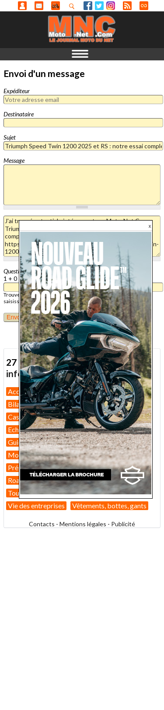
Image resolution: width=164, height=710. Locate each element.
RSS (127, 5)
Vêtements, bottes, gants (109, 505)
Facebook (88, 5)
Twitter (99, 5)
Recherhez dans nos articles (73, 6)
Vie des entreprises (36, 505)
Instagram (110, 5)
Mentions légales (82, 524)
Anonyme (22, 5)
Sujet (9, 137)
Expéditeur (16, 90)
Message (13, 160)
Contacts (42, 524)
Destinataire (18, 114)
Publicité (123, 524)
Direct (144, 5)
